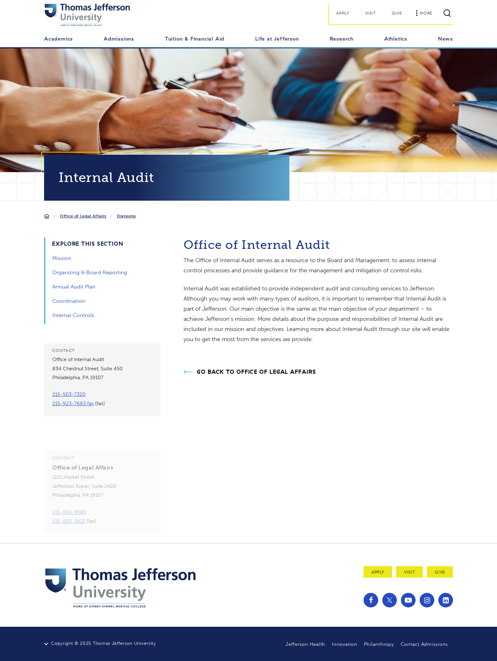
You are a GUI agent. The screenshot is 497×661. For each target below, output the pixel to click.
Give (397, 13)
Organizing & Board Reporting (89, 272)
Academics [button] (58, 39)
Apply (342, 13)
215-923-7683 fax (73, 403)
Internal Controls (73, 315)
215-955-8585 (69, 519)
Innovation (344, 644)
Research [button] (341, 39)
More (424, 13)
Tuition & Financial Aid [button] (194, 39)
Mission (61, 258)
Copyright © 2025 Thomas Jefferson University (103, 643)
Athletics (395, 39)
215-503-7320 (69, 394)
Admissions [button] (119, 39)
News (445, 39)
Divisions (126, 216)
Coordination (68, 301)
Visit (370, 13)
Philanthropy (379, 644)
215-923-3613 (68, 528)
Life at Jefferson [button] (277, 39)
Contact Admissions (424, 644)
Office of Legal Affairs (83, 216)
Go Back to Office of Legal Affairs (256, 372)
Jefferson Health (305, 644)
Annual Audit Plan (73, 286)
